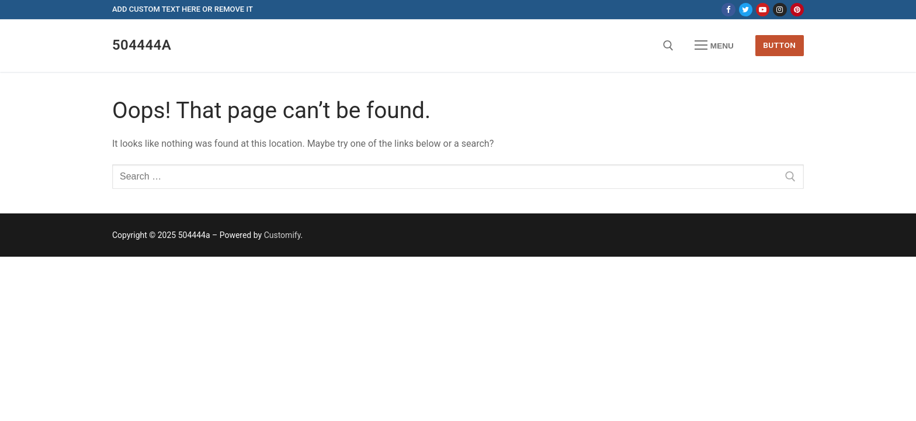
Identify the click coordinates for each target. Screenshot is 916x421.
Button (779, 45)
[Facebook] (728, 9)
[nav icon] (714, 45)
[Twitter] (745, 9)
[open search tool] (668, 45)
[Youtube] (762, 9)
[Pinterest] (797, 9)
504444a (141, 45)
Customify (282, 235)
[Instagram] (779, 9)
